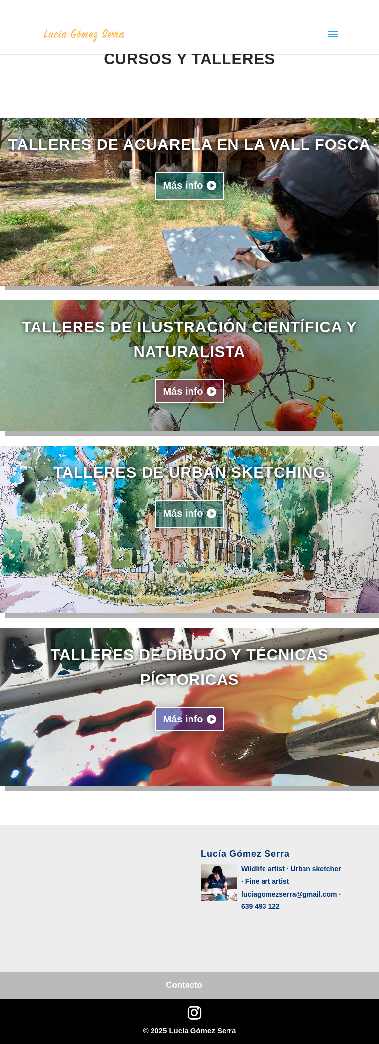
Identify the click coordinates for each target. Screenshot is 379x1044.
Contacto (184, 985)
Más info (183, 185)
